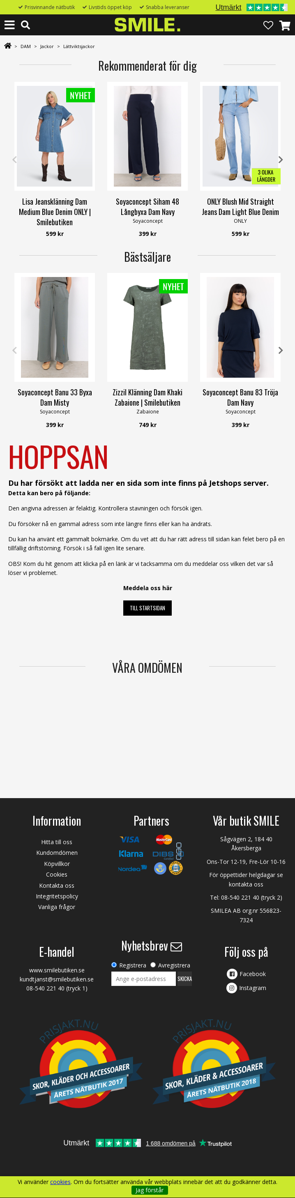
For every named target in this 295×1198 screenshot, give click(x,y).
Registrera (132, 965)
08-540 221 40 (240, 897)
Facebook (253, 974)
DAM (26, 46)
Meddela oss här (147, 588)
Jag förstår (150, 1190)
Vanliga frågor (56, 907)
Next (281, 160)
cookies (60, 1182)
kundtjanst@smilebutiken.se (57, 979)
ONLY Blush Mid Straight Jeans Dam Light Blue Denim (240, 206)
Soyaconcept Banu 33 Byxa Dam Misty (55, 397)
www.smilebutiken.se (57, 970)
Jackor (47, 46)
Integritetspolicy (57, 896)
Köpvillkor (57, 864)
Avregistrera (174, 965)
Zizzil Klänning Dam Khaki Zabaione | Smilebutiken (147, 397)
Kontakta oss (56, 885)
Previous (14, 160)
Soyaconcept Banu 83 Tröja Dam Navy (240, 397)
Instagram (252, 988)
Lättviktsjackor (79, 46)
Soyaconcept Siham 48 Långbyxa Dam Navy (147, 206)
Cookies (56, 874)
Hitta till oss (56, 842)
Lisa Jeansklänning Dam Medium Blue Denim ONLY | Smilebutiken (55, 211)
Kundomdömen (57, 852)
